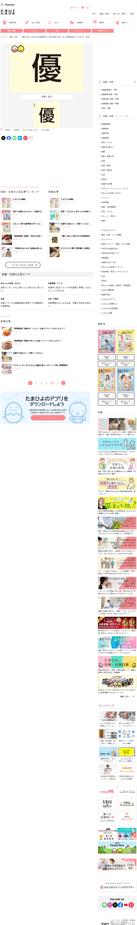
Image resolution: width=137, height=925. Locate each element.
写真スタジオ (102, 31)
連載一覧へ (125, 696)
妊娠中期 (7, 130)
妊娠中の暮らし (107, 147)
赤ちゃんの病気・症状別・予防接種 (115, 285)
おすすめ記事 (45, 130)
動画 (103, 220)
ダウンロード (48, 417)
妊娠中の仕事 (106, 184)
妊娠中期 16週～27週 (110, 99)
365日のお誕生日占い (110, 248)
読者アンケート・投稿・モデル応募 (115, 244)
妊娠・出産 (104, 14)
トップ (3, 37)
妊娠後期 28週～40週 (110, 103)
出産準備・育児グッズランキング (114, 271)
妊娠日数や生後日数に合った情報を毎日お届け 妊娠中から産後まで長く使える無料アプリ (48, 411)
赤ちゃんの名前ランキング (112, 267)
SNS (57, 31)
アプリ (34, 31)
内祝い (85, 7)
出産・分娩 (105, 108)
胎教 (103, 151)
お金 (103, 174)
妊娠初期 (105, 128)
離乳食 (98, 22)
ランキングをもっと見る (22, 265)
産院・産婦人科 (107, 156)
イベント (105, 197)
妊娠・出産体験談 (108, 207)
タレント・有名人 (108, 216)
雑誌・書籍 (11, 31)
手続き (104, 179)
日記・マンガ (106, 211)
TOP (94, 14)
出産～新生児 (106, 170)
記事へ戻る (46, 96)
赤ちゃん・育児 (119, 14)
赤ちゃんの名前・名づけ (30, 130)
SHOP (74, 7)
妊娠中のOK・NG (108, 262)
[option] (47, 67)
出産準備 (76, 22)
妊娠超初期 (105, 124)
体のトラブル (106, 142)
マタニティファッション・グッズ (114, 188)
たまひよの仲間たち (109, 303)
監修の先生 (105, 294)
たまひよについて (108, 230)
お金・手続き (32, 22)
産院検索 (105, 257)
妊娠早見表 (9, 22)
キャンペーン (80, 31)
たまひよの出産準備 (109, 308)
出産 (103, 161)
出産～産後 (105, 165)
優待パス (122, 22)
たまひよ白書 (106, 313)
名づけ (53, 22)
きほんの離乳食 (107, 290)
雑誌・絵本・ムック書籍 (111, 234)
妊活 (132, 14)
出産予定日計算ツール (110, 253)
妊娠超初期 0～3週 (109, 89)
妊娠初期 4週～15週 (109, 94)
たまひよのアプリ (108, 299)
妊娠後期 (16, 130)
